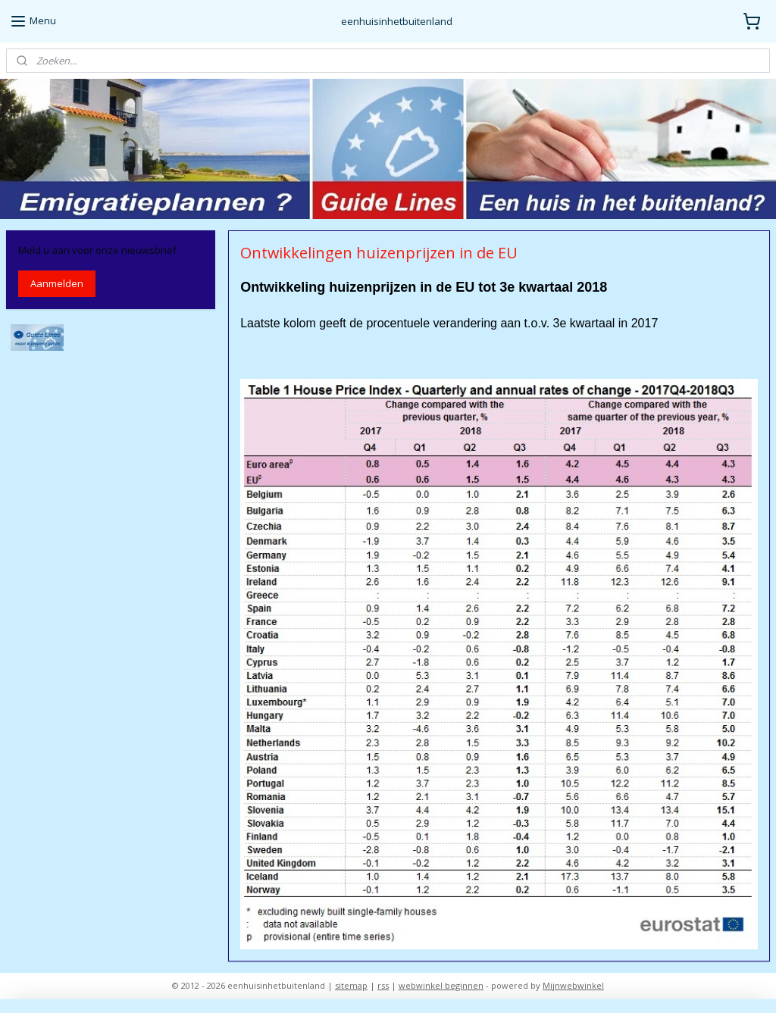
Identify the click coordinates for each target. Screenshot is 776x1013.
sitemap (351, 985)
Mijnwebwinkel (573, 985)
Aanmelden (56, 283)
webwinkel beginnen (441, 985)
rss (383, 985)
